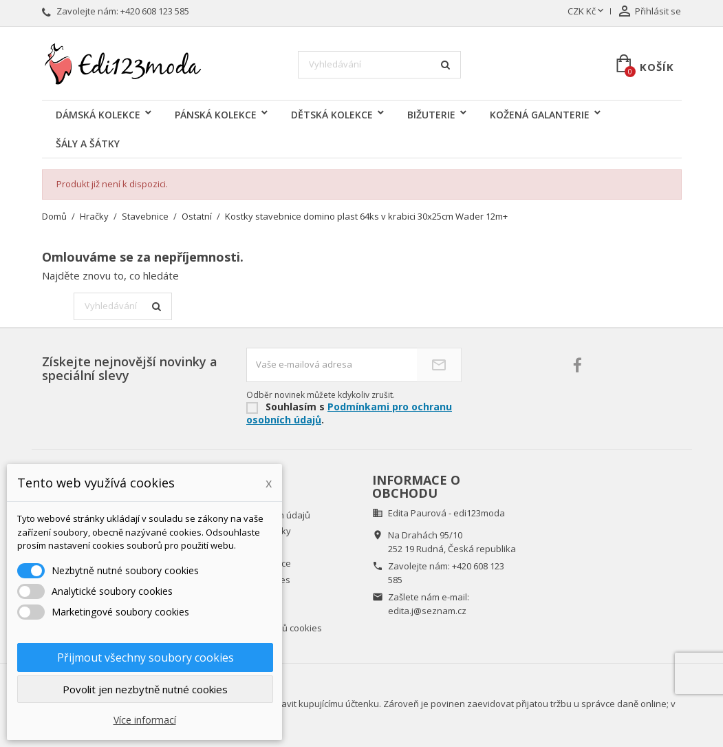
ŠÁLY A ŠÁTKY (88, 143)
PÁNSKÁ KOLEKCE (216, 114)
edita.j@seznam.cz (427, 610)
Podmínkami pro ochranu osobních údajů (349, 413)
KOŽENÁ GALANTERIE (540, 114)
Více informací (145, 719)
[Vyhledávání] (380, 64)
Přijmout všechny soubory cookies (145, 657)
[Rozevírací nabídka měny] (587, 12)
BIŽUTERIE (431, 114)
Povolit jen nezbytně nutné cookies (145, 689)
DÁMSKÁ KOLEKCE (98, 114)
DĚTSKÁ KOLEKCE (332, 114)
